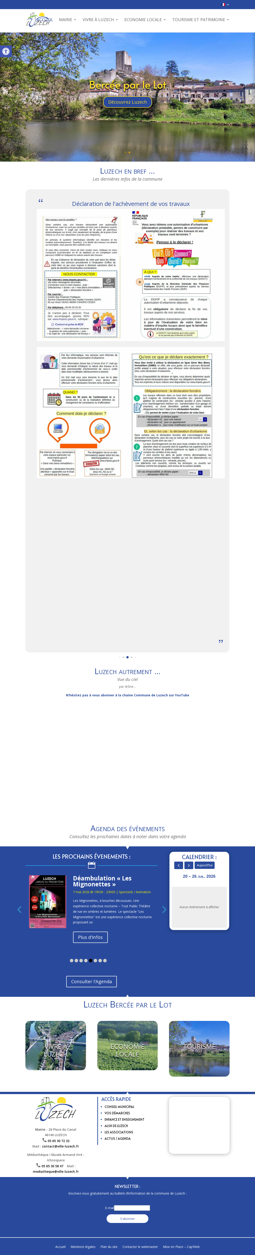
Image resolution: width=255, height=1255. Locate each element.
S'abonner (127, 1219)
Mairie (65, 20)
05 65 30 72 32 (58, 1141)
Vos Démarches (117, 1113)
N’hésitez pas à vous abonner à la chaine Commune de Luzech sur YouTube (127, 695)
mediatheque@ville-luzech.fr (56, 1171)
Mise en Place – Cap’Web (181, 1247)
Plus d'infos (90, 937)
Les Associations (119, 1132)
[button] (6, 51)
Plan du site (109, 1247)
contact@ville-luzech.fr (60, 1146)
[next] (188, 865)
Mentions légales (83, 1247)
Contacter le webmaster (140, 1247)
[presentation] (15, 909)
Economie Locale (143, 20)
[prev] (178, 865)
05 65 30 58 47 (54, 1166)
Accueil (45, 20)
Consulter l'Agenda (91, 981)
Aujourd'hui (205, 865)
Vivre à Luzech (98, 20)
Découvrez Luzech (127, 102)
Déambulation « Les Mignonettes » (102, 881)
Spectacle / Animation (135, 892)
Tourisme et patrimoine (198, 20)
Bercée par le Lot (127, 84)
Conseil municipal (119, 1107)
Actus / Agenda (118, 1138)
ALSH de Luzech (116, 1126)
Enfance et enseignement (125, 1119)
